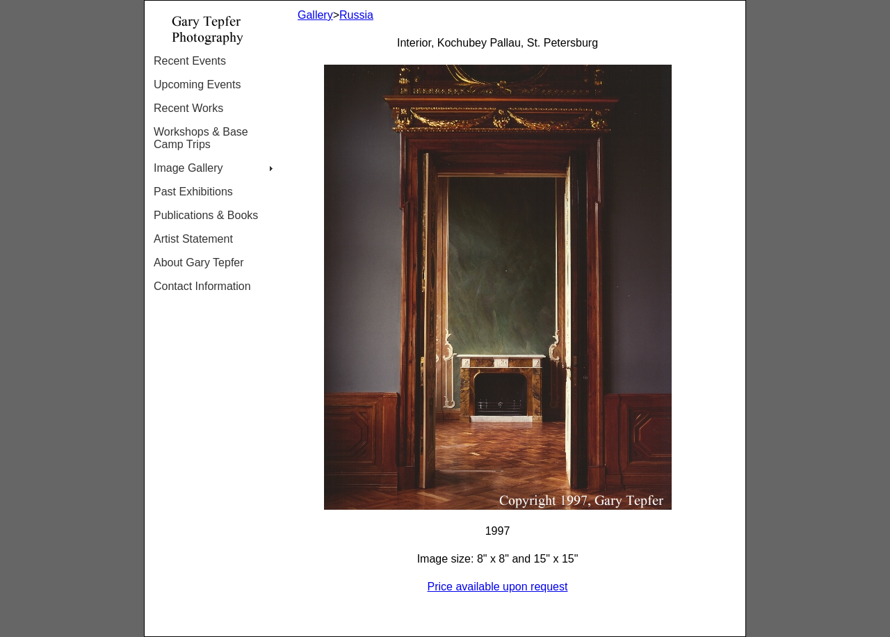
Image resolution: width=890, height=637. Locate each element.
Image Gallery (188, 168)
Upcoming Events (197, 84)
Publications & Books (206, 215)
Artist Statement (193, 239)
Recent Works (188, 108)
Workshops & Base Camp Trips (201, 138)
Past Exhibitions (193, 191)
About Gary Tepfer (199, 262)
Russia (356, 15)
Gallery (315, 15)
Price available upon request (498, 586)
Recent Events (190, 61)
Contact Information (202, 286)
